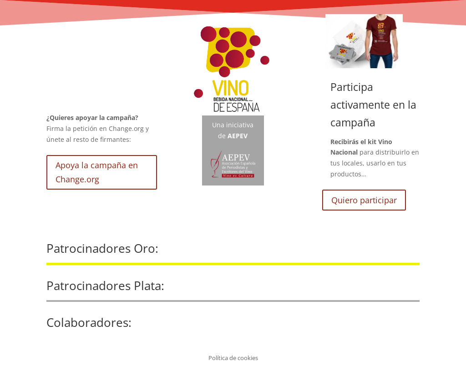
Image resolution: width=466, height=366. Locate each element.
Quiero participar (364, 200)
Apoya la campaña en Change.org (97, 172)
